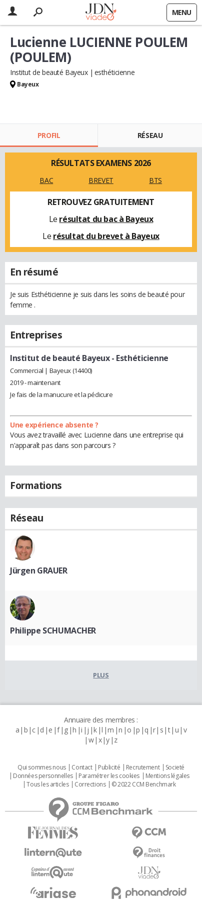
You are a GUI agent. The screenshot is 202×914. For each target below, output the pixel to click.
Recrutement (143, 767)
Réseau (150, 135)
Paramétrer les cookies (109, 776)
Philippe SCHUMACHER (53, 630)
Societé (175, 767)
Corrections (90, 784)
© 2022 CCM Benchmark (144, 784)
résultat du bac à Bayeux (106, 219)
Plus (100, 675)
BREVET (100, 180)
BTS (155, 180)
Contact (82, 767)
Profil (49, 135)
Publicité (109, 767)
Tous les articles (47, 784)
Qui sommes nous (42, 767)
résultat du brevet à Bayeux (106, 236)
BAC (46, 180)
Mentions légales (168, 776)
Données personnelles (43, 776)
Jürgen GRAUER (39, 570)
